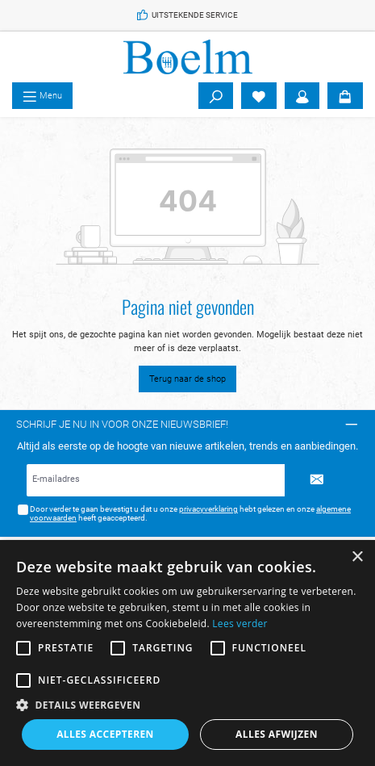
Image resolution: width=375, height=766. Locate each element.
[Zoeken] (216, 96)
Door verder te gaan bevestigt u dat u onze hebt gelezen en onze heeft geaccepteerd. (190, 513)
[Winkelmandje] (345, 96)
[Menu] (42, 96)
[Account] (302, 96)
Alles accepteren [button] (105, 734)
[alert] (187, 653)
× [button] (357, 557)
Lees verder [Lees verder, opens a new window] (240, 623)
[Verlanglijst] (259, 96)
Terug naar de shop (187, 379)
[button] (187, 705)
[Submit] (317, 480)
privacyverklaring (208, 508)
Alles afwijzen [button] (276, 734)
